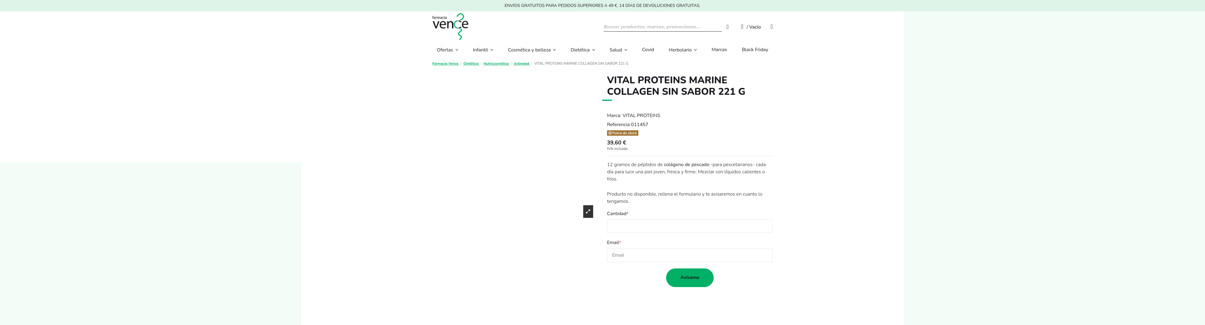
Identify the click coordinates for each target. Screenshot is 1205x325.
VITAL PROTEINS (641, 115)
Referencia (618, 124)
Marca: (614, 115)
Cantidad (617, 213)
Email (613, 242)
